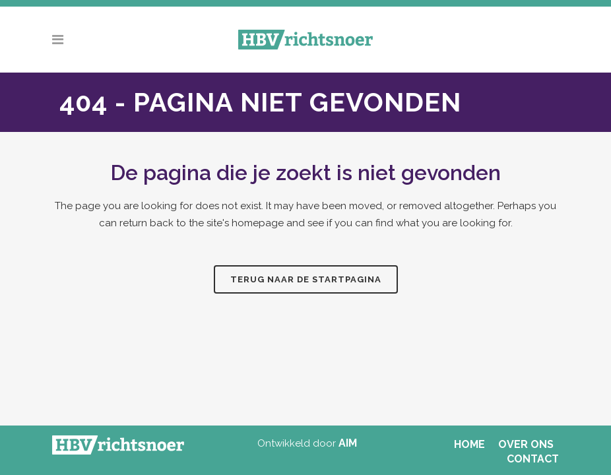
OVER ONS (526, 444)
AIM (347, 443)
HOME (469, 444)
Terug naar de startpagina (305, 279)
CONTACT (533, 459)
